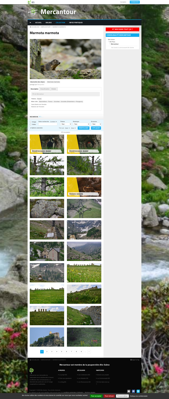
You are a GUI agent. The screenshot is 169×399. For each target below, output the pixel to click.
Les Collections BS (84, 375)
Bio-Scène (111, 39)
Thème (62, 121)
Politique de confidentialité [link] (138, 396)
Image (34, 122)
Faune (39, 99)
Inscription (123, 2)
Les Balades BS (83, 378)
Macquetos (40, 84)
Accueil (38, 22)
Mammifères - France (45, 101)
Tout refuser (109, 396)
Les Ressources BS (84, 382)
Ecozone (94, 121)
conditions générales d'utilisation (73, 392)
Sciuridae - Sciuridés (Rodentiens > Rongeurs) (68, 101)
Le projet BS (63, 375)
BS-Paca (112, 42)
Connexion (135, 2)
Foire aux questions (65, 378)
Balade (49, 22)
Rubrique (76, 121)
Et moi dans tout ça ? (122, 29)
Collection (60, 22)
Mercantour (58, 11)
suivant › (89, 351)
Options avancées (37, 128)
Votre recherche (43, 121)
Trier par (61, 128)
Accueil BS (35, 27)
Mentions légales (90, 392)
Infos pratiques (76, 22)
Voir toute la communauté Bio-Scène (122, 47)
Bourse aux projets (103, 375)
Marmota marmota (59, 27)
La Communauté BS (103, 378)
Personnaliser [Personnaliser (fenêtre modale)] (122, 396)
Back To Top (135, 360)
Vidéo (34, 124)
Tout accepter (96, 396)
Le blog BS (62, 382)
